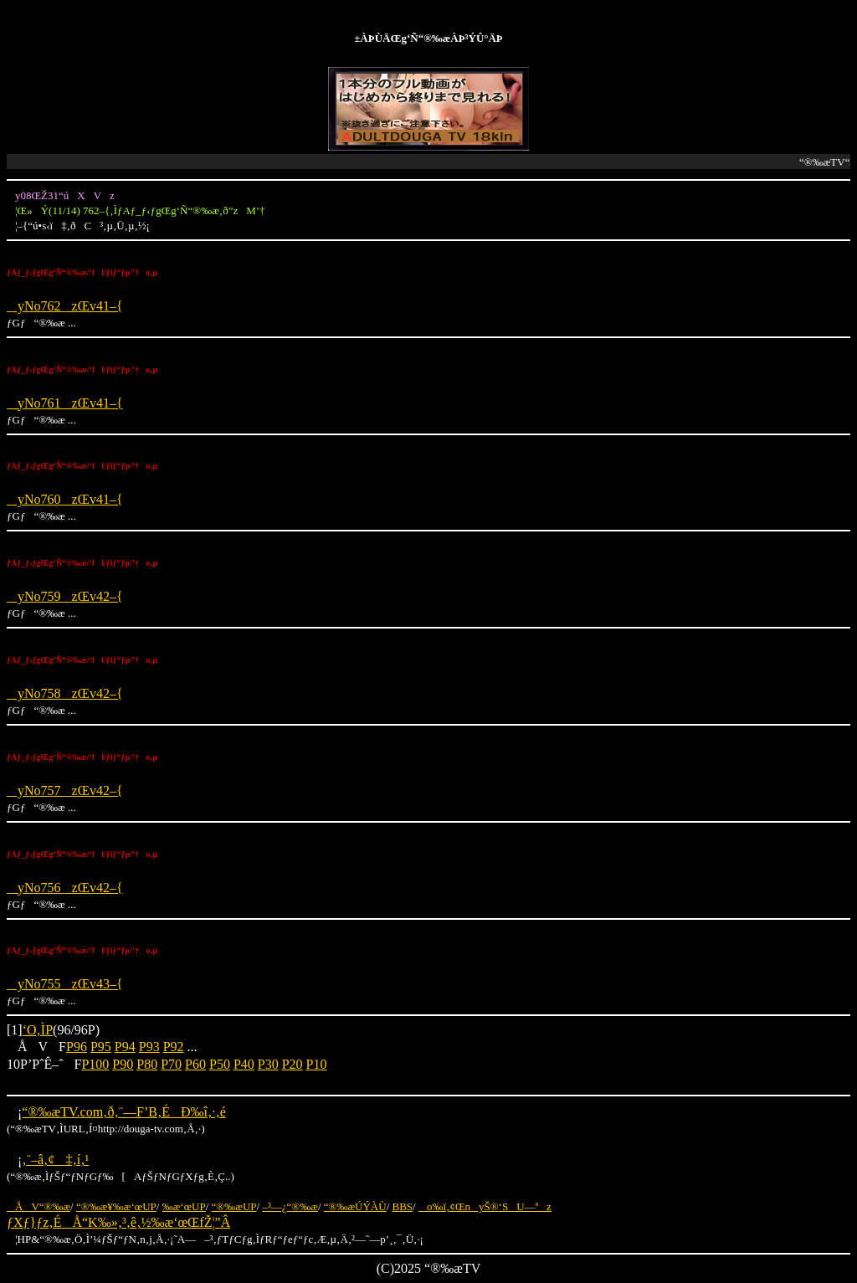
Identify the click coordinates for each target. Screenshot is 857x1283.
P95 (100, 1046)
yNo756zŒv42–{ (65, 887)
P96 (76, 1046)
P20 (292, 1064)
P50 (219, 1064)
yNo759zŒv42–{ (65, 596)
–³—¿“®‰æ (290, 1206)
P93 (149, 1046)
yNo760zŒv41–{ (65, 499)
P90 (122, 1064)
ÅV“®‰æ (38, 1206)
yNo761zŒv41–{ (65, 403)
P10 (316, 1064)
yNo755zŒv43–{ (65, 984)
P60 (195, 1064)
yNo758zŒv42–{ (65, 693)
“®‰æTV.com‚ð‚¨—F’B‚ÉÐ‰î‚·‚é (123, 1112)
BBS (403, 1206)
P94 (125, 1046)
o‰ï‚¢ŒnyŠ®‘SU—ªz (485, 1206)
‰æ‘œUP (184, 1206)
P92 (173, 1046)
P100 (95, 1064)
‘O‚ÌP (38, 1030)
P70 (171, 1064)
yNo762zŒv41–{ (65, 306)
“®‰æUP (234, 1206)
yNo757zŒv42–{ (65, 790)
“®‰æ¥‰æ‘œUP (116, 1206)
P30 (268, 1064)
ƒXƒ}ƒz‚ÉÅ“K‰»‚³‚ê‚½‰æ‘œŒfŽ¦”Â (118, 1222)
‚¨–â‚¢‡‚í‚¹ (55, 1159)
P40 (243, 1064)
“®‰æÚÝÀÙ (355, 1206)
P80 (146, 1064)
